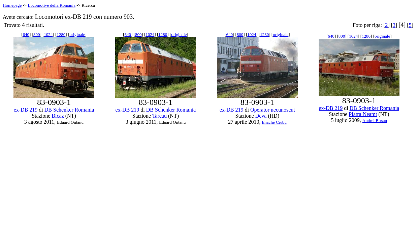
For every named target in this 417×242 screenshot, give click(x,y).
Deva (261, 116)
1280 (61, 34)
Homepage (12, 5)
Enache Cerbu (274, 122)
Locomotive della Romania (51, 5)
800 (36, 34)
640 (26, 34)
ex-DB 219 (26, 110)
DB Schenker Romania (69, 110)
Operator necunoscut (272, 110)
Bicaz (58, 116)
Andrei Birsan (374, 120)
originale (77, 34)
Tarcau (159, 116)
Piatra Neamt (363, 114)
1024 (48, 34)
